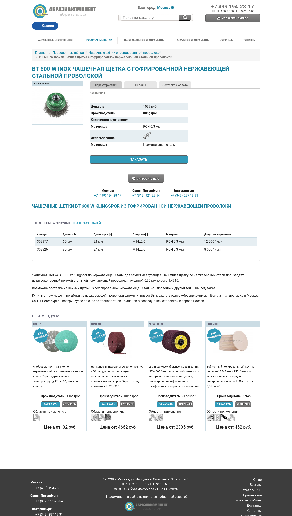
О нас (257, 480)
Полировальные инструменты (144, 40)
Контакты (249, 40)
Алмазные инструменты (193, 40)
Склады (140, 85)
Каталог (45, 26)
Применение (252, 495)
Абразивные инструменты (55, 40)
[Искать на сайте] (185, 18)
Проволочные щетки (98, 40)
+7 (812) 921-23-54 (146, 195)
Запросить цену (146, 179)
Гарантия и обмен (248, 500)
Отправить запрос (232, 18)
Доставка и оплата (175, 85)
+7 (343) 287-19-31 (184, 195)
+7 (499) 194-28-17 (107, 195)
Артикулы (69, 404)
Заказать (138, 159)
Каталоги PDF (251, 490)
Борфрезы (226, 40)
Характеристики (106, 85)
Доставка (254, 506)
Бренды (256, 485)
